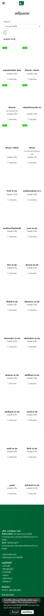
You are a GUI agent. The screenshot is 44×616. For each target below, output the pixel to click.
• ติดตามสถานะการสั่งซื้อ (12, 557)
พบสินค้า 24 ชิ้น (9, 39)
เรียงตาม (8, 21)
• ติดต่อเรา (6, 581)
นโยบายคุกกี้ (16, 607)
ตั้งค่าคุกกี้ (15, 612)
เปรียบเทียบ (13, 79)
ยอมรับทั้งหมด (27, 612)
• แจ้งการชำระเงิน (9, 554)
